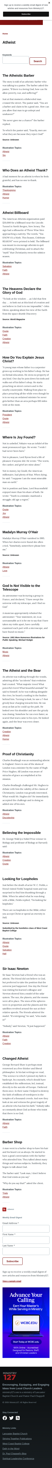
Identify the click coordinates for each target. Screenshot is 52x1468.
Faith (4, 270)
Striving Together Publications (17, 1439)
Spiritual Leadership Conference (18, 1458)
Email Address (10, 1223)
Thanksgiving (9, 190)
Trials (5, 1193)
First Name (8, 1234)
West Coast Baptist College (15, 1443)
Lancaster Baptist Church (14, 1434)
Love (4, 571)
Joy (4, 513)
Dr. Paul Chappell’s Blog (14, 1453)
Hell (4, 954)
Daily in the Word (10, 1448)
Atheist (5, 151)
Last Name (8, 1245)
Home (5, 34)
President (7, 415)
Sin (4, 155)
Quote (5, 331)
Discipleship (8, 818)
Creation (6, 339)
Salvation (7, 266)
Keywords (7, 55)
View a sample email (11, 1281)
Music (5, 652)
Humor (5, 198)
